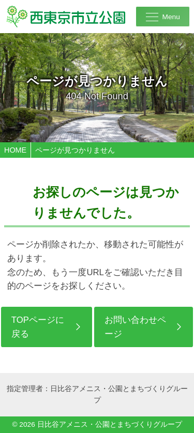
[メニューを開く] (163, 16)
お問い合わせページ (135, 327)
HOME (15, 150)
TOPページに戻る (37, 327)
